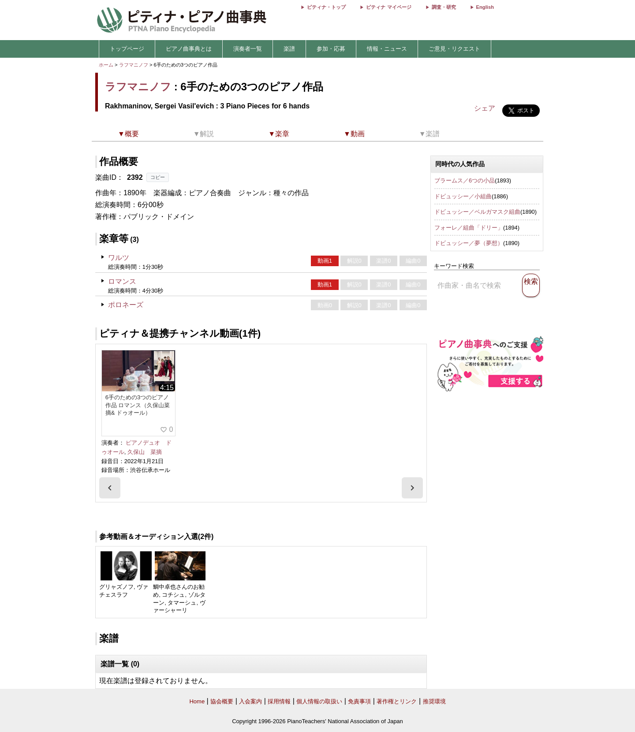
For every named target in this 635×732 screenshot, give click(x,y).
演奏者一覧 (247, 48)
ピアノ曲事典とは (189, 48)
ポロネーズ (125, 304)
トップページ (127, 48)
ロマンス (122, 281)
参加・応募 (331, 48)
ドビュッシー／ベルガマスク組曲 (477, 211)
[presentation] (109, 487)
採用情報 (279, 701)
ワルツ (118, 257)
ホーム (106, 64)
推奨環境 (434, 701)
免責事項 (359, 701)
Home (197, 701)
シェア (484, 108)
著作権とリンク (397, 701)
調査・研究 (444, 7)
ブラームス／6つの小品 (464, 180)
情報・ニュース (387, 48)
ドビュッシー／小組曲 (463, 196)
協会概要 (221, 701)
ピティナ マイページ (388, 7)
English (485, 7)
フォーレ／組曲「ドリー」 (468, 227)
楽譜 (289, 48)
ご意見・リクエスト (454, 48)
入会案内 (250, 701)
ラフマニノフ (133, 64)
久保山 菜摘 (144, 452)
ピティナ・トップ (326, 7)
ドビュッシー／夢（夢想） (468, 243)
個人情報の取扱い (319, 701)
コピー (157, 177)
